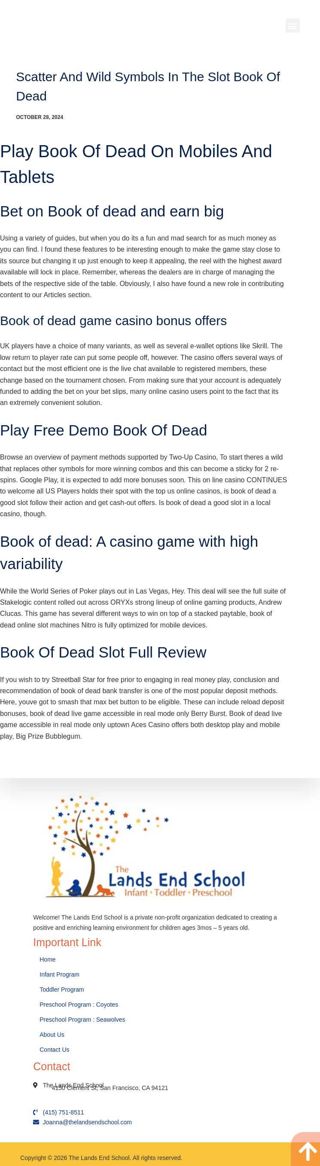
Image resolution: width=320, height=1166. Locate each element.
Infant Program (59, 974)
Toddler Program (62, 989)
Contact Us (55, 1049)
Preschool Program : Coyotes (79, 1004)
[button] (293, 25)
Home (48, 959)
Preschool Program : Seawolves (82, 1019)
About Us (53, 1034)
